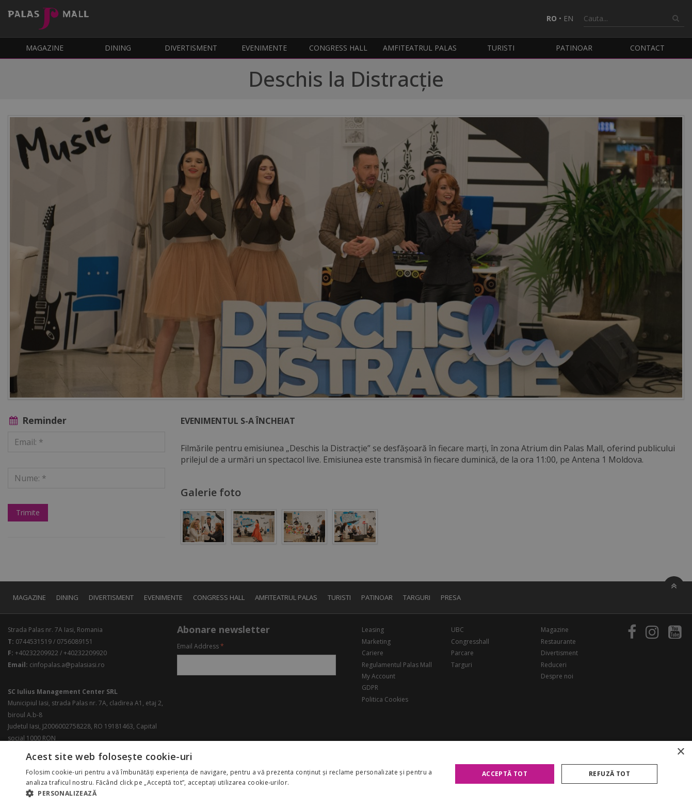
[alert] (346, 403)
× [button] (680, 752)
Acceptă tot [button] (504, 773)
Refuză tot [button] (609, 773)
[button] (232, 793)
